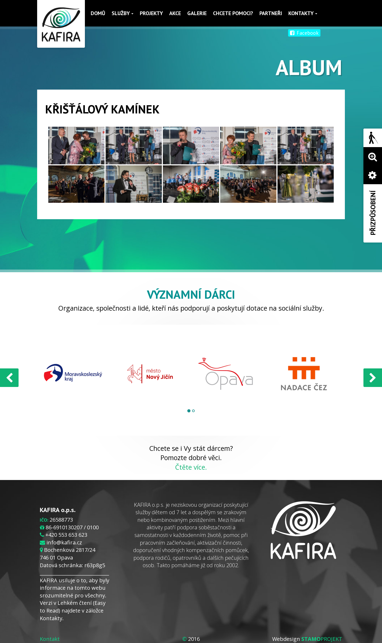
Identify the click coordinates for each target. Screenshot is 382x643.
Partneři (270, 13)
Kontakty (302, 13)
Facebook (304, 32)
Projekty (151, 13)
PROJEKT (321, 638)
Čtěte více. (191, 467)
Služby (122, 13)
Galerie (197, 13)
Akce (175, 13)
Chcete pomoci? (233, 13)
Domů (98, 13)
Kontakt (50, 638)
